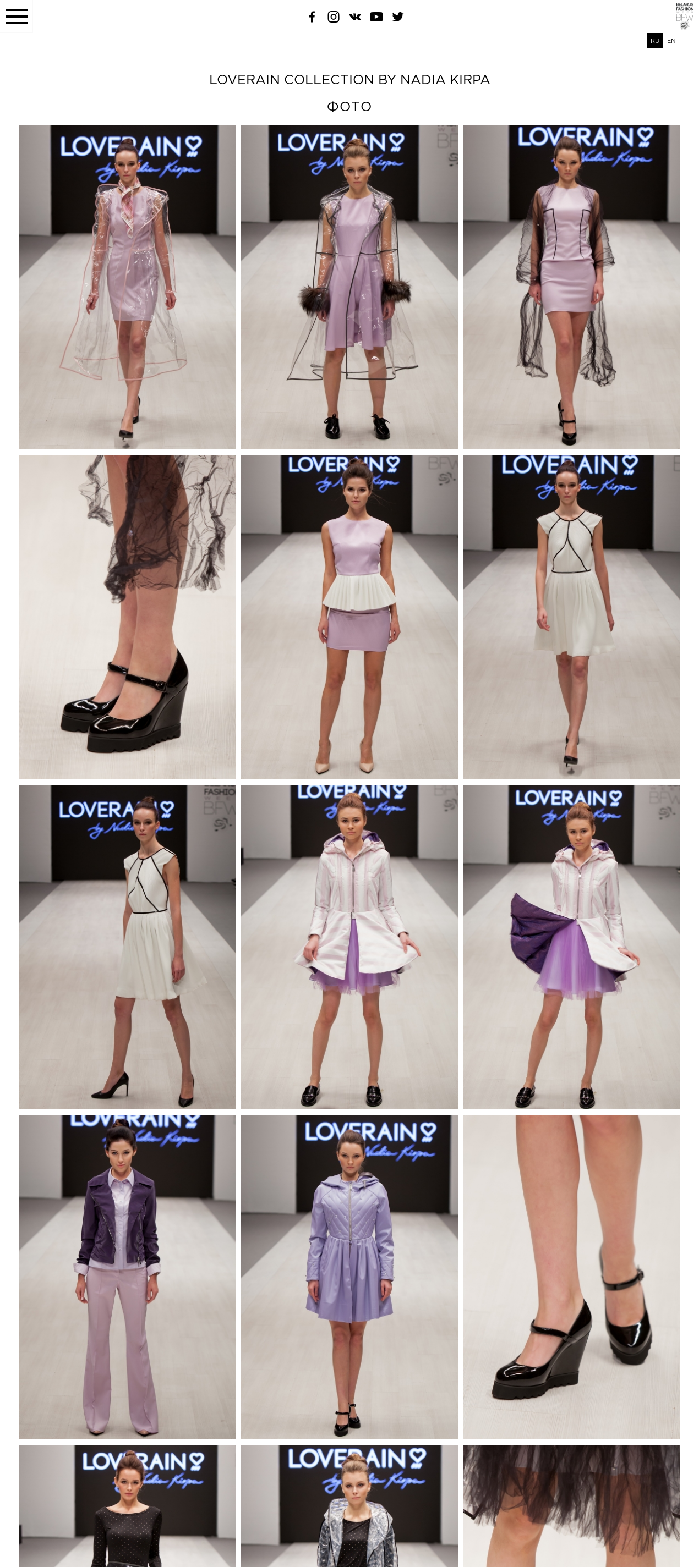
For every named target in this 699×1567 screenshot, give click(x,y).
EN (671, 40)
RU (655, 40)
